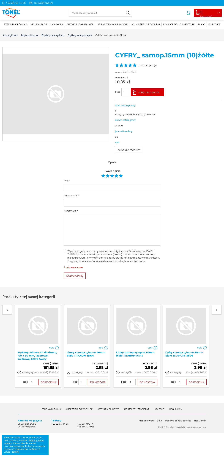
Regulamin (175, 408)
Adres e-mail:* (72, 195)
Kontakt (214, 24)
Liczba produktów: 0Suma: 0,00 (204, 13)
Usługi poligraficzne (179, 24)
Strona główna (15, 24)
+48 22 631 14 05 (16, 2)
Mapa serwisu (146, 420)
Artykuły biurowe (79, 24)
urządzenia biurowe (112, 24)
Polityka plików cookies (178, 420)
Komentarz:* (71, 210)
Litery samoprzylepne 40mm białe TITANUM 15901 (86, 353)
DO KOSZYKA (48, 381)
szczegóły (27, 371)
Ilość (117, 92)
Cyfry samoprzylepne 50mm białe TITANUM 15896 (184, 353)
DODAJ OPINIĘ (74, 275)
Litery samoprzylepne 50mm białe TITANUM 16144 (135, 353)
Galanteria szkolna (145, 24)
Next (216, 309)
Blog (201, 24)
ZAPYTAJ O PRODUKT (129, 150)
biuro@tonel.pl (43, 2)
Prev (7, 309)
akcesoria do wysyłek (46, 24)
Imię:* (67, 180)
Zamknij (15, 452)
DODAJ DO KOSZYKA (148, 92)
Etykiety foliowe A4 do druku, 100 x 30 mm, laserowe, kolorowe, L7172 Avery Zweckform (37, 356)
